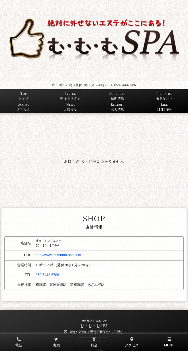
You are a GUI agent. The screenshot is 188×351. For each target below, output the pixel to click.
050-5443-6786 (123, 85)
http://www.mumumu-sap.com (58, 255)
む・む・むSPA (94, 326)
